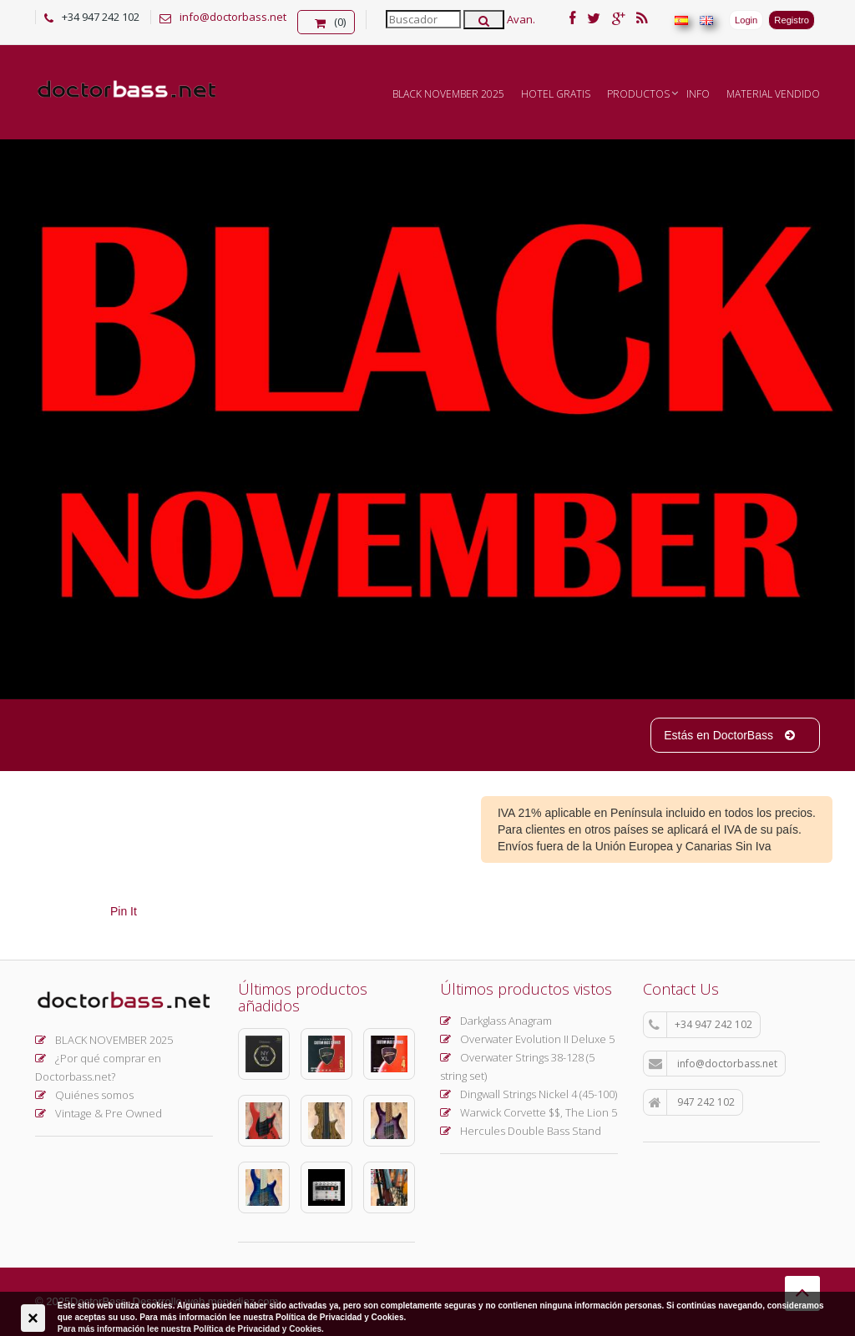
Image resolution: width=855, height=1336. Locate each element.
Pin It (123, 911)
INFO (698, 94)
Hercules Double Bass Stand (520, 1130)
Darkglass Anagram (496, 1020)
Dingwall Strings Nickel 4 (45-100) (528, 1094)
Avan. (521, 19)
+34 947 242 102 (700, 1024)
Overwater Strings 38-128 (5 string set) (517, 1066)
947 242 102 (692, 1102)
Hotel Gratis (555, 94)
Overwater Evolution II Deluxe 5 (527, 1038)
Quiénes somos (84, 1094)
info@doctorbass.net (233, 16)
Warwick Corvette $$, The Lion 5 (528, 1112)
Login (746, 20)
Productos (638, 94)
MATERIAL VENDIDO (773, 94)
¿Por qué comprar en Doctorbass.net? (98, 1067)
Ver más (222, 378)
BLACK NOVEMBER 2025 (448, 94)
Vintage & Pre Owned (98, 1113)
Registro (791, 20)
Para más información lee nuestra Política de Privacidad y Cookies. (191, 1328)
